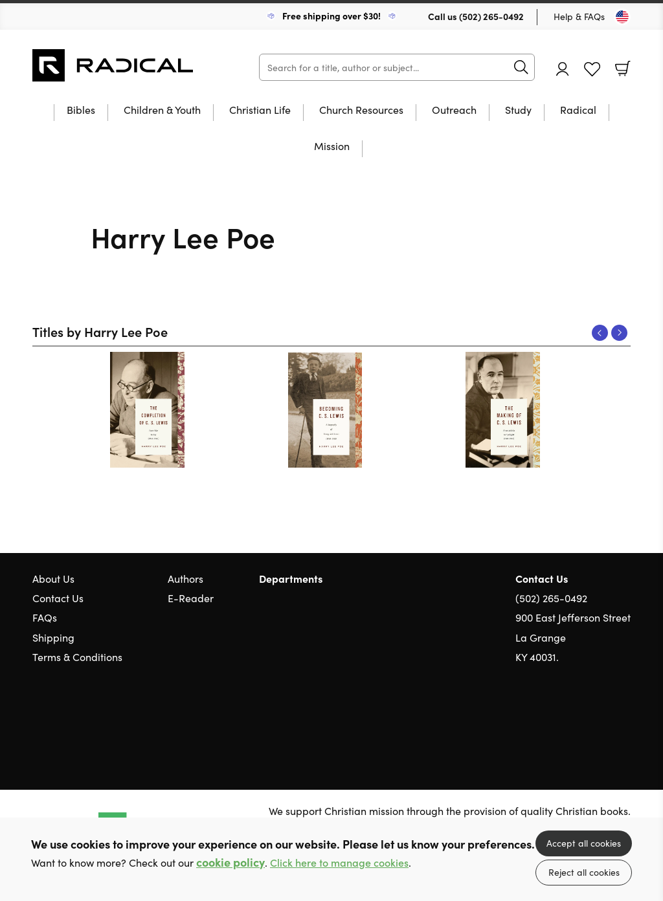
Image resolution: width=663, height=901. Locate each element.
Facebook (601, 718)
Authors (185, 578)
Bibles (81, 110)
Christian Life (260, 110)
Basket (623, 68)
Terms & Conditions (77, 656)
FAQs (44, 617)
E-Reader (191, 598)
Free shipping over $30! (331, 15)
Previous (600, 333)
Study (518, 110)
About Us (53, 578)
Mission (332, 146)
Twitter (577, 718)
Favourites (592, 69)
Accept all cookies (583, 842)
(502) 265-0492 (491, 16)
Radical (578, 110)
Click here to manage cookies (339, 862)
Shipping (53, 637)
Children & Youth (162, 110)
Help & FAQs (579, 16)
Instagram (624, 718)
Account (562, 69)
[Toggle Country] (622, 16)
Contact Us (58, 598)
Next (619, 333)
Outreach (454, 110)
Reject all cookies (584, 871)
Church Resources (361, 110)
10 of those (113, 65)
